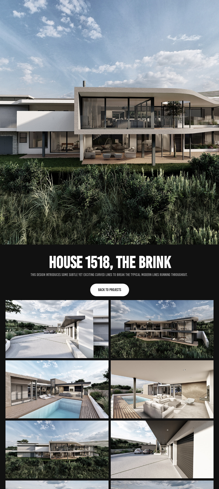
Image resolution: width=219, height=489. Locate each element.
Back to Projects (109, 290)
